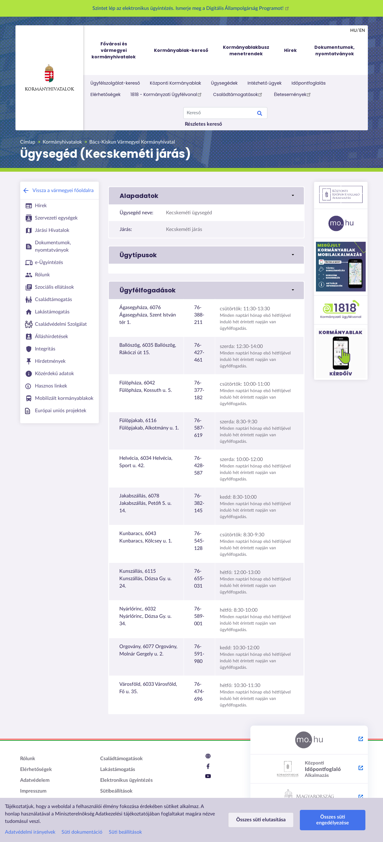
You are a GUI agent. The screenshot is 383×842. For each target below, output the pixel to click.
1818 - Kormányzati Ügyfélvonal (166, 94)
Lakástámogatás (117, 769)
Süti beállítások (125, 832)
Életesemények (293, 94)
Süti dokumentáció (82, 832)
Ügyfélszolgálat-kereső (115, 83)
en (362, 30)
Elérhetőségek (106, 94)
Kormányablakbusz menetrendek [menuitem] (246, 50)
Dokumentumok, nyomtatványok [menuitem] (334, 50)
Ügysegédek (224, 83)
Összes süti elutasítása (259, 819)
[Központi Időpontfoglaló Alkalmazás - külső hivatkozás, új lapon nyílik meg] (309, 769)
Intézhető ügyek (265, 83)
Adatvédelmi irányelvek (30, 832)
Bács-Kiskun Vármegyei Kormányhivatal (132, 142)
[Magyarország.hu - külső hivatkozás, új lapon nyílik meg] (309, 740)
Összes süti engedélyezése (328, 820)
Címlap (27, 142)
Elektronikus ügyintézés (126, 780)
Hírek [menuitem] (290, 50)
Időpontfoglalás (309, 83)
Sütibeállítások (116, 791)
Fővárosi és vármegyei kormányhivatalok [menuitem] (119, 50)
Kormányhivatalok (49, 77)
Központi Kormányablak (175, 83)
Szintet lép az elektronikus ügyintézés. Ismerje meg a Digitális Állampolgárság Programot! (191, 8)
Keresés (259, 114)
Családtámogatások (238, 94)
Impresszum (33, 791)
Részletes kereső (203, 124)
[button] (206, 195)
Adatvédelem (34, 780)
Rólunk (27, 758)
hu (353, 30)
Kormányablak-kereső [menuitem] (181, 50)
